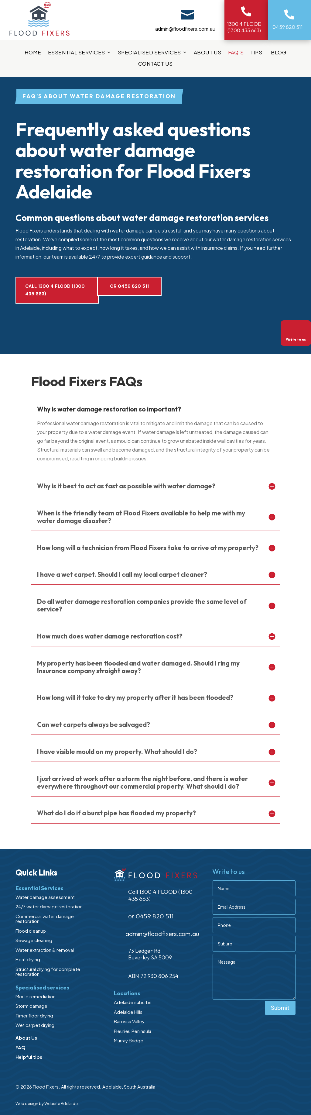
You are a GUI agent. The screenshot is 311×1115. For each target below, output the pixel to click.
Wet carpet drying (34, 1025)
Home (33, 53)
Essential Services (76, 53)
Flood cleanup (30, 931)
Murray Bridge (128, 1040)
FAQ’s (236, 53)
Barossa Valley (129, 1021)
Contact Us (155, 64)
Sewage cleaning (33, 940)
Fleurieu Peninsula (132, 1031)
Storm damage (31, 1006)
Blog (278, 53)
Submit (280, 1007)
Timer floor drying (34, 1015)
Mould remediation (35, 996)
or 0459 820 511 (129, 286)
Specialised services (149, 53)
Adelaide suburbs (133, 1002)
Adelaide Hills (128, 1012)
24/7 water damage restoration (49, 906)
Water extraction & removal (44, 950)
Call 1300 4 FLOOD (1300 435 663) (55, 290)
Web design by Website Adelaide (46, 1103)
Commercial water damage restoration (44, 918)
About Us (207, 53)
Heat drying (27, 959)
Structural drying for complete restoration (47, 971)
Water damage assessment (45, 897)
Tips (257, 53)
